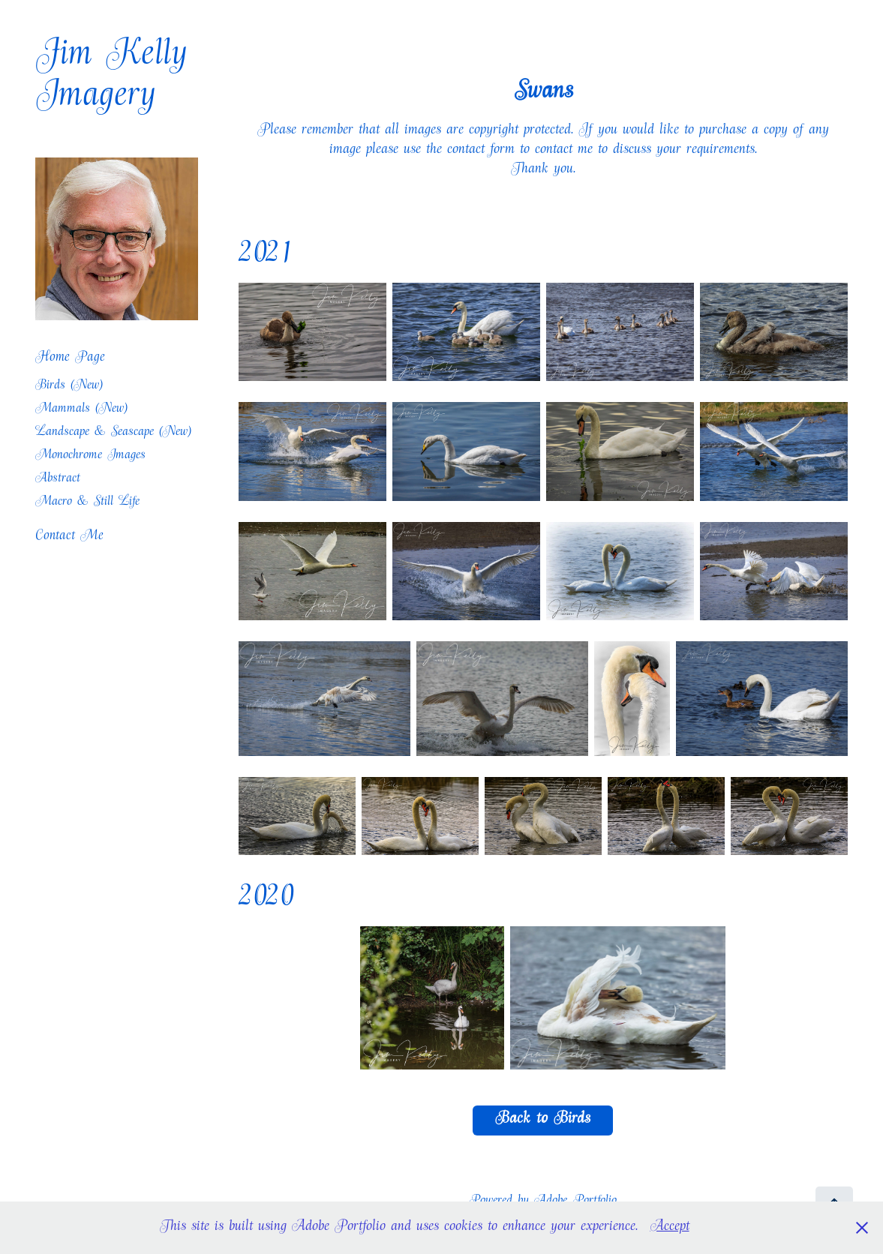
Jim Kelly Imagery (117, 78)
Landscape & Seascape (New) (113, 433)
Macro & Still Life (87, 503)
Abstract (57, 480)
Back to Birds (542, 1120)
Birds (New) (69, 386)
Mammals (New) (81, 410)
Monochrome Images (90, 456)
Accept (669, 1227)
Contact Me (69, 537)
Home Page (70, 359)
